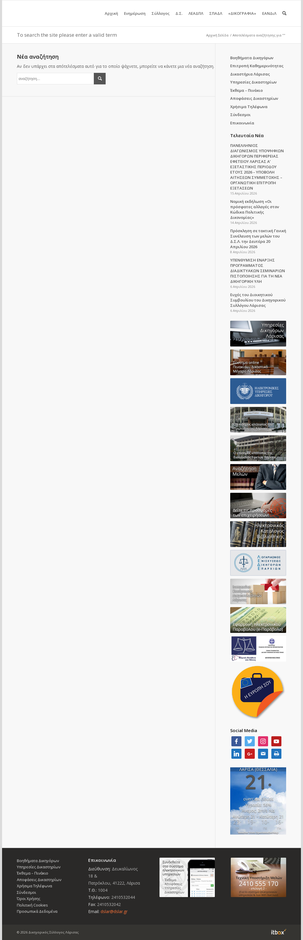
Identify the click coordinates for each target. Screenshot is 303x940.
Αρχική (111, 18)
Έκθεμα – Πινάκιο (246, 90)
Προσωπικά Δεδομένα (37, 911)
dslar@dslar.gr (114, 911)
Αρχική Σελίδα (217, 35)
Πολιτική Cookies (32, 905)
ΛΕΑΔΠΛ (196, 18)
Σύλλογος (161, 18)
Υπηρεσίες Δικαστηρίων (253, 82)
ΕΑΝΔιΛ (269, 18)
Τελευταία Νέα (247, 135)
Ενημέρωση (135, 18)
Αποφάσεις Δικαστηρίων (254, 98)
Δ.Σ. (179, 18)
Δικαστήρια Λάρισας (250, 74)
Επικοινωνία (242, 123)
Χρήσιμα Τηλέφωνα (248, 106)
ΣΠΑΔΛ (215, 18)
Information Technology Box (278, 931)
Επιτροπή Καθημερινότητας (256, 65)
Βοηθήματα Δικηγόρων (251, 57)
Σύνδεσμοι (240, 114)
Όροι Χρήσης (28, 898)
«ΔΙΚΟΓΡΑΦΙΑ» (242, 18)
